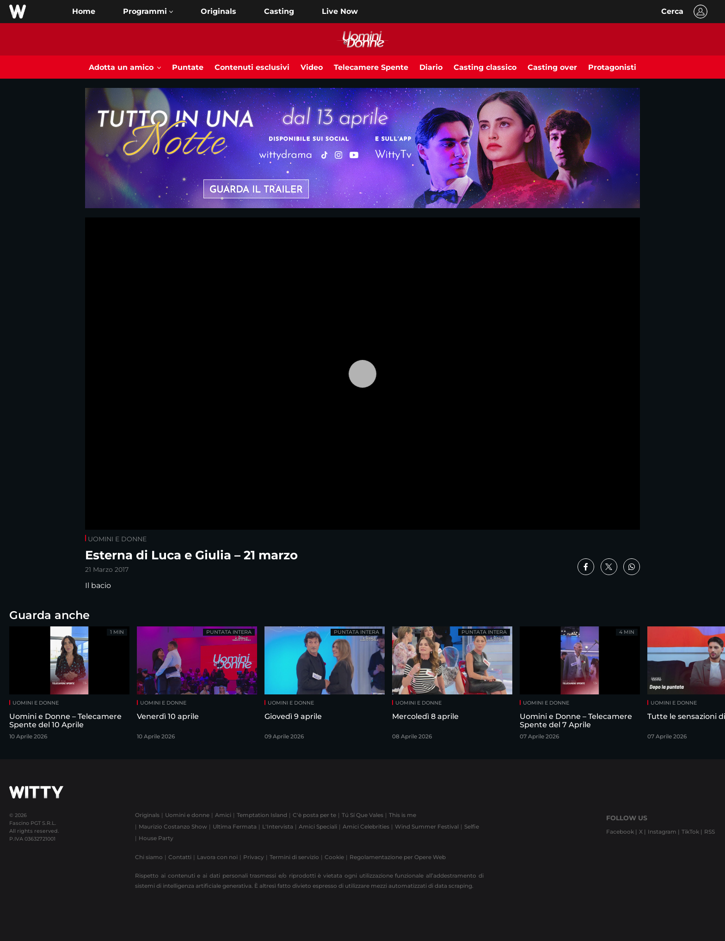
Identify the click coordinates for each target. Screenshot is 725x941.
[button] (148, 11)
